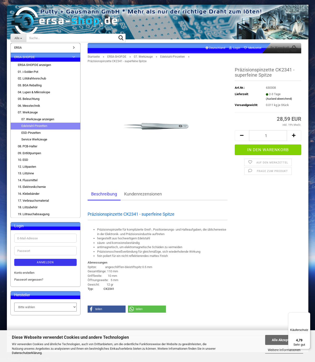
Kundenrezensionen (143, 194)
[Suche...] (18, 38)
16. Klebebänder (28, 194)
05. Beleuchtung (28, 100)
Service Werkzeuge (34, 140)
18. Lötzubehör (28, 208)
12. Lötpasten (27, 167)
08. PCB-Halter (27, 147)
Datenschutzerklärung (27, 353)
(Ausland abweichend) (279, 99)
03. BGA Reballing (30, 86)
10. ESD (23, 160)
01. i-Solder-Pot (28, 72)
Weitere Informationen (284, 350)
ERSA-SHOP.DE (24, 58)
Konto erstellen (24, 273)
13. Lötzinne (26, 174)
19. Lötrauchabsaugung (33, 215)
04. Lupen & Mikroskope (34, 93)
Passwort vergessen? (28, 280)
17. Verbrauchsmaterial (33, 201)
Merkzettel (252, 49)
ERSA (18, 48)
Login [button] (234, 49)
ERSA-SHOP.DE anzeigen (34, 66)
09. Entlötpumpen (29, 154)
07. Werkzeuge (28, 113)
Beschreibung (104, 194)
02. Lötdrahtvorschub (32, 79)
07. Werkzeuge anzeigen (37, 120)
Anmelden (45, 263)
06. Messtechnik (29, 106)
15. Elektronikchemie (32, 188)
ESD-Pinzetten (31, 133)
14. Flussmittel (28, 181)
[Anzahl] (268, 136)
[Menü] (307, 315)
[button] (215, 49)
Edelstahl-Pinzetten (34, 127)
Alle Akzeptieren (284, 340)
